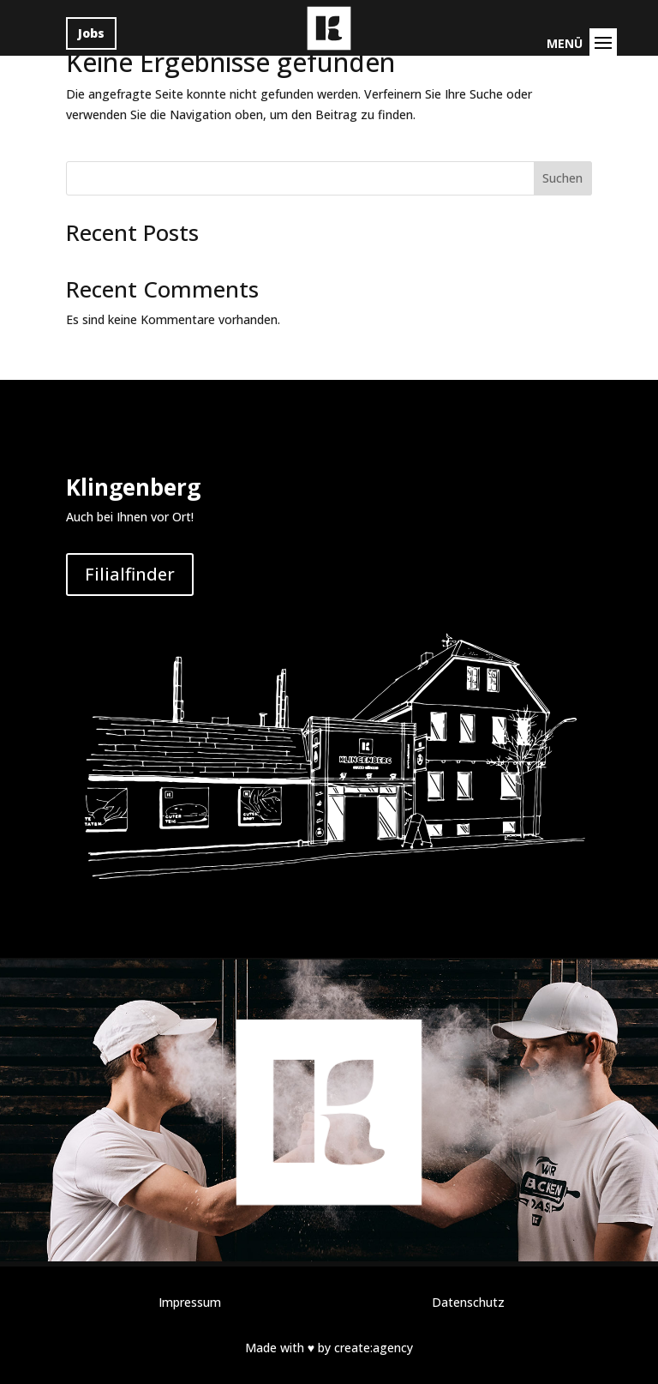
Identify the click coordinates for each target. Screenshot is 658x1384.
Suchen (562, 178)
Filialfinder (130, 574)
